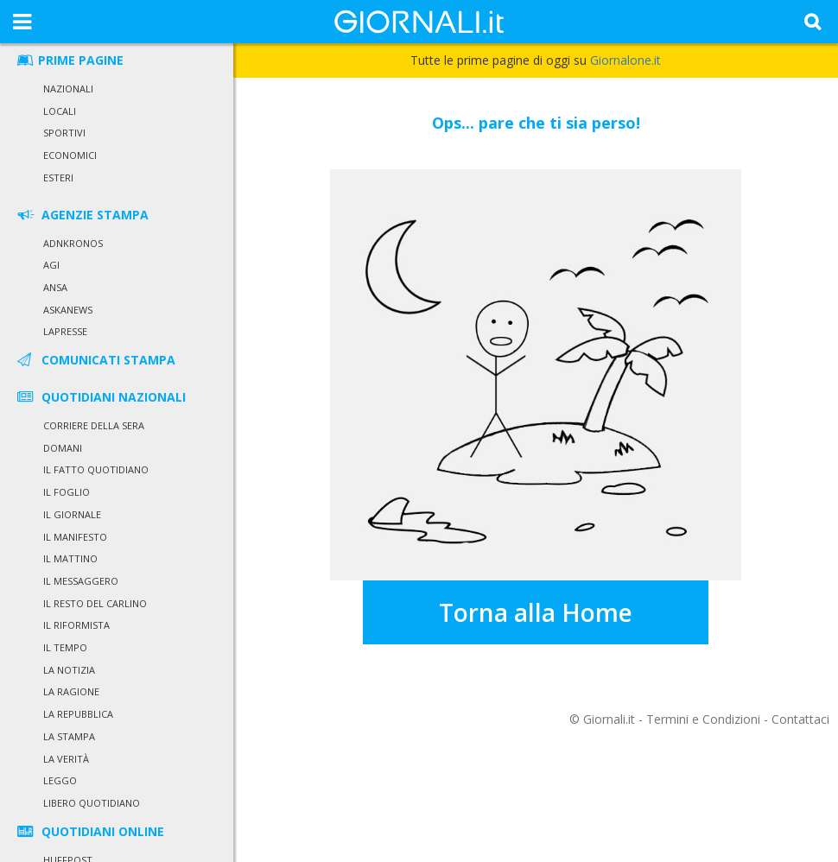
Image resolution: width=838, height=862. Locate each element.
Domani (62, 447)
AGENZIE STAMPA (82, 214)
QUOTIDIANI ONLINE (89, 831)
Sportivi (64, 132)
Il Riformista (76, 624)
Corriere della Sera (93, 425)
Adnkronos (73, 243)
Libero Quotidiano (91, 802)
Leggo (60, 780)
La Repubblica (78, 713)
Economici (70, 155)
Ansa (55, 287)
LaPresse (65, 331)
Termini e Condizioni (703, 719)
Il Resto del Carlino (95, 603)
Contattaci (800, 719)
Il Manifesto (75, 536)
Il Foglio (66, 491)
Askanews (67, 309)
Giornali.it (609, 719)
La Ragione (71, 691)
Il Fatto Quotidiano (96, 469)
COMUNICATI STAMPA (95, 360)
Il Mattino (70, 558)
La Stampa (69, 736)
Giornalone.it (625, 60)
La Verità (66, 758)
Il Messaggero (80, 580)
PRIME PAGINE (69, 60)
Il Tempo (65, 647)
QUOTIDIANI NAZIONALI (100, 397)
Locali (59, 111)
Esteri (58, 177)
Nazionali (68, 88)
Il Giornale (72, 514)
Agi (51, 264)
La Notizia (69, 669)
